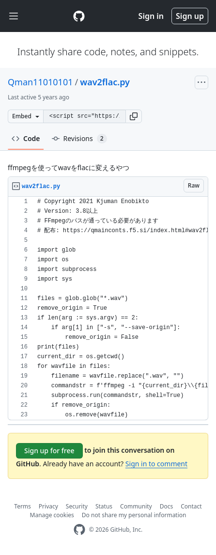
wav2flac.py (105, 82)
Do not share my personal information (134, 515)
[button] (133, 116)
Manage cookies (52, 515)
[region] (108, 308)
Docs (166, 506)
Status (103, 506)
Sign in (151, 16)
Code (26, 138)
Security (77, 506)
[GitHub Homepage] (79, 529)
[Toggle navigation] (13, 16)
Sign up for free (49, 450)
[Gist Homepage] (79, 16)
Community (136, 506)
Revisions (79, 138)
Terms (22, 506)
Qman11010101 (40, 82)
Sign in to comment (156, 463)
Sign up (190, 16)
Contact (191, 506)
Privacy (48, 506)
